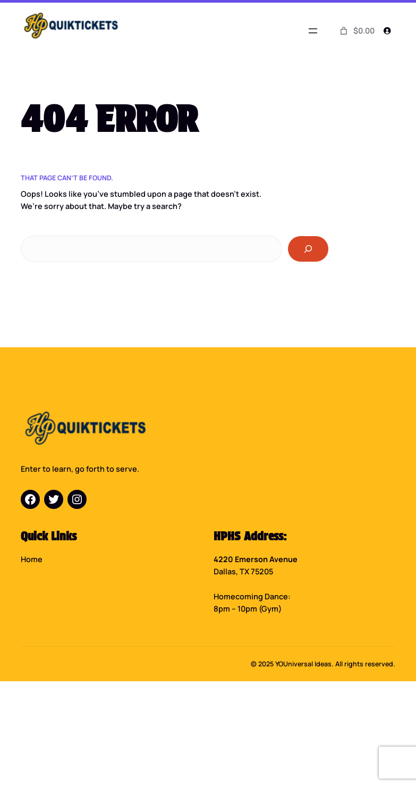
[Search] (308, 248)
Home (32, 559)
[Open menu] (313, 30)
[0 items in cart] (356, 30)
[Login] (387, 30)
